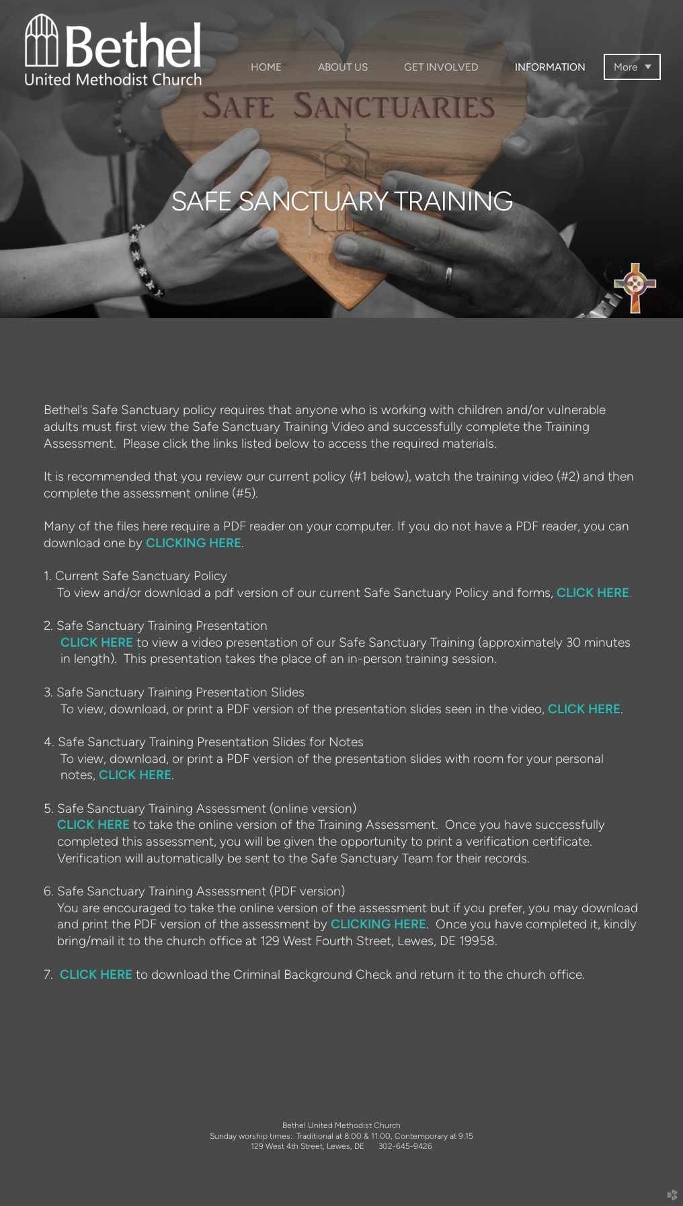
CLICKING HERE (193, 543)
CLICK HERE (97, 642)
